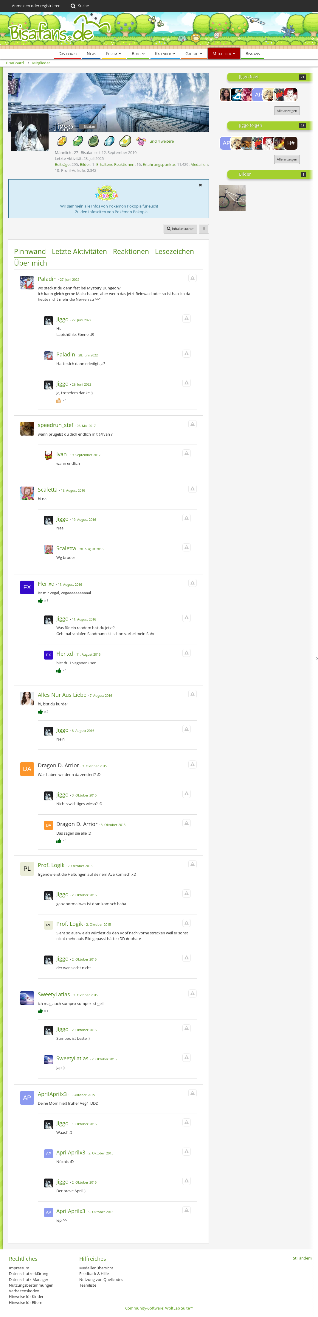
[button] (200, 185)
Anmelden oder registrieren (36, 5)
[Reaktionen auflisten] (62, 399)
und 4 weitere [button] (162, 141)
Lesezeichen (174, 251)
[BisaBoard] (159, 30)
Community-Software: (159, 1308)
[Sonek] (248, 143)
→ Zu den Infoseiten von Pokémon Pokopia (109, 211)
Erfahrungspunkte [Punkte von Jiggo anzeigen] (159, 164)
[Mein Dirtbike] (232, 198)
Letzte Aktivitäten (79, 251)
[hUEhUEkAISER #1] (291, 143)
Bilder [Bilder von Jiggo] (85, 164)
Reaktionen (131, 251)
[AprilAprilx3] (259, 95)
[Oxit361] (248, 95)
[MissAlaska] (226, 95)
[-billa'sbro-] (291, 95)
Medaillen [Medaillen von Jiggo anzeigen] (199, 164)
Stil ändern (302, 1258)
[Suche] (79, 6)
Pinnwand (30, 251)
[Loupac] (269, 95)
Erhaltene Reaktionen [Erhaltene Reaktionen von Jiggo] (115, 164)
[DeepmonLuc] (280, 95)
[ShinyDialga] (280, 143)
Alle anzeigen (287, 110)
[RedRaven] (237, 95)
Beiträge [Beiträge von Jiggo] (62, 164)
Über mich (30, 263)
